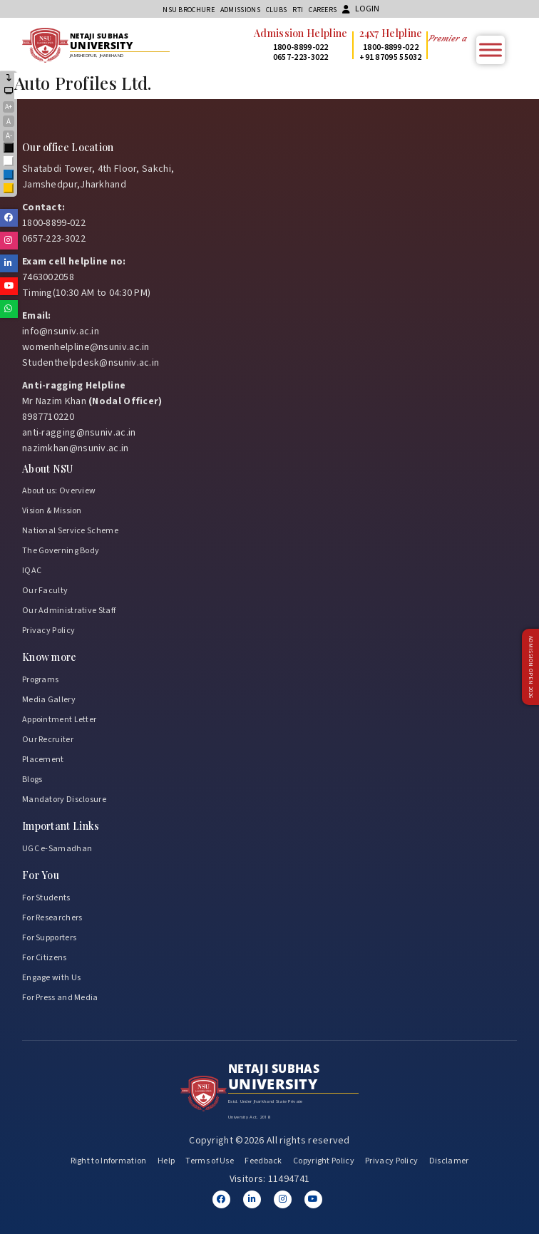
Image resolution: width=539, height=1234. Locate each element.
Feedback (263, 1161)
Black (9, 149)
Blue (9, 176)
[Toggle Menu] (490, 49)
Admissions (240, 10)
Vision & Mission (52, 511)
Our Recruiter (47, 740)
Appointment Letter (59, 720)
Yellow (9, 189)
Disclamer (449, 1161)
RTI (297, 10)
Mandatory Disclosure (64, 799)
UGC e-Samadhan (57, 849)
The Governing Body (60, 551)
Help (166, 1161)
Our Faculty (45, 591)
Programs (40, 680)
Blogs (32, 779)
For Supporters (49, 938)
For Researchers (52, 918)
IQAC (31, 571)
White (9, 162)
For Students (46, 898)
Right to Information (109, 1161)
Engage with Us (51, 978)
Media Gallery (49, 700)
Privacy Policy (48, 630)
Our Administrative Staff (68, 611)
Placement (43, 760)
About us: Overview (59, 491)
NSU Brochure (189, 10)
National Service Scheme (70, 531)
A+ (8, 107)
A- (9, 135)
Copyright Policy (323, 1161)
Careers (323, 10)
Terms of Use (209, 1161)
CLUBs (276, 10)
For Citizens (44, 958)
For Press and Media (60, 998)
